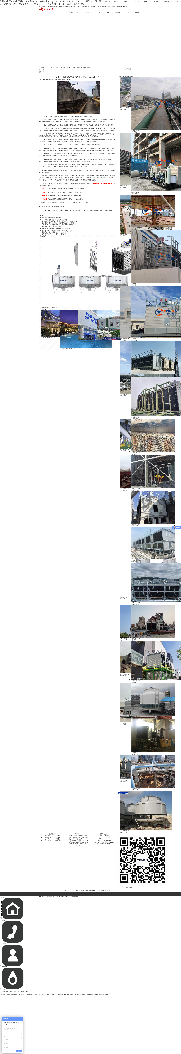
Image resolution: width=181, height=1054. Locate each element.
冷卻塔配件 (156, 1)
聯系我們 (4, 966)
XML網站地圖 (102, 890)
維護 (47, 207)
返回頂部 (4, 989)
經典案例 (167, 1)
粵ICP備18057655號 (112, 890)
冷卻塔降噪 (58, 840)
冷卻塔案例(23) (121, 793)
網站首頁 (107, 1)
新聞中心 (146, 1)
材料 (50, 207)
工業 (47, 119)
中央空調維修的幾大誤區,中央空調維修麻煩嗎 (56, 228)
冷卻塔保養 (55, 207)
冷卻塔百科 (126, 1)
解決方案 (41, 72)
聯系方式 (176, 1)
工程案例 (57, 839)
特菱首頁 (49, 67)
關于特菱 (116, 1)
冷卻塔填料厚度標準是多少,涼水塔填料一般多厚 (56, 232)
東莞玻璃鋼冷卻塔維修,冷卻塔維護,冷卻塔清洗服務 (57, 230)
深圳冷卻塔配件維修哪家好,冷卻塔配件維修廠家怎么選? (59, 225)
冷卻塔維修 (49, 116)
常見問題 (63, 67)
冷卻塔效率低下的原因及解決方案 (52, 226)
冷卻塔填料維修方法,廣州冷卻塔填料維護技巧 (56, 219)
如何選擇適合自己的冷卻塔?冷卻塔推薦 (54, 234)
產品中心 (137, 1)
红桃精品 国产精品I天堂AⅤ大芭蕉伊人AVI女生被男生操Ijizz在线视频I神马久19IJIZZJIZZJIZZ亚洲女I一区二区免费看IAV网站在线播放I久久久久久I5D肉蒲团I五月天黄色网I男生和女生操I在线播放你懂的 (54, 994)
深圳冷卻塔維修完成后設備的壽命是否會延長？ (57, 202)
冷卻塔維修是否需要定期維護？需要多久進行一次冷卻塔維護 (64, 210)
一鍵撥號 (4, 943)
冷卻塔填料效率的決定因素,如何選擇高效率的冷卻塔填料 (59, 223)
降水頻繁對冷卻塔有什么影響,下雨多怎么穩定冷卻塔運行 (59, 221)
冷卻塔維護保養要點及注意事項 (51, 217)
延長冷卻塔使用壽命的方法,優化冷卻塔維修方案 (99, 210)
